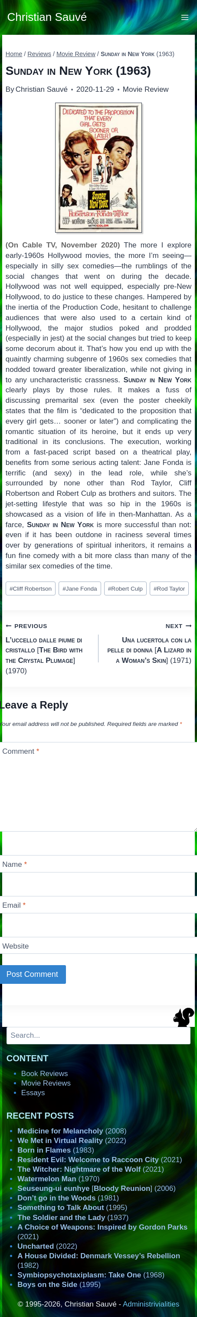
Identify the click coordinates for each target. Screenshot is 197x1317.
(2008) (71, 1131)
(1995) (72, 1207)
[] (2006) (96, 1188)
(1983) (55, 1150)
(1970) (58, 1179)
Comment (20, 751)
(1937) (72, 1217)
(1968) (90, 1275)
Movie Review (146, 89)
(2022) (71, 1140)
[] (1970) (48, 648)
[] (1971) (148, 643)
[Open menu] (185, 17)
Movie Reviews (46, 1083)
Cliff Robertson (31, 588)
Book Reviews (44, 1074)
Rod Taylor (169, 588)
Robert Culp (125, 588)
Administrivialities (151, 1304)
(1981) (68, 1198)
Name (14, 864)
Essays (33, 1093)
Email (14, 905)
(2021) (99, 1160)
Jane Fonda (79, 588)
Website (15, 946)
